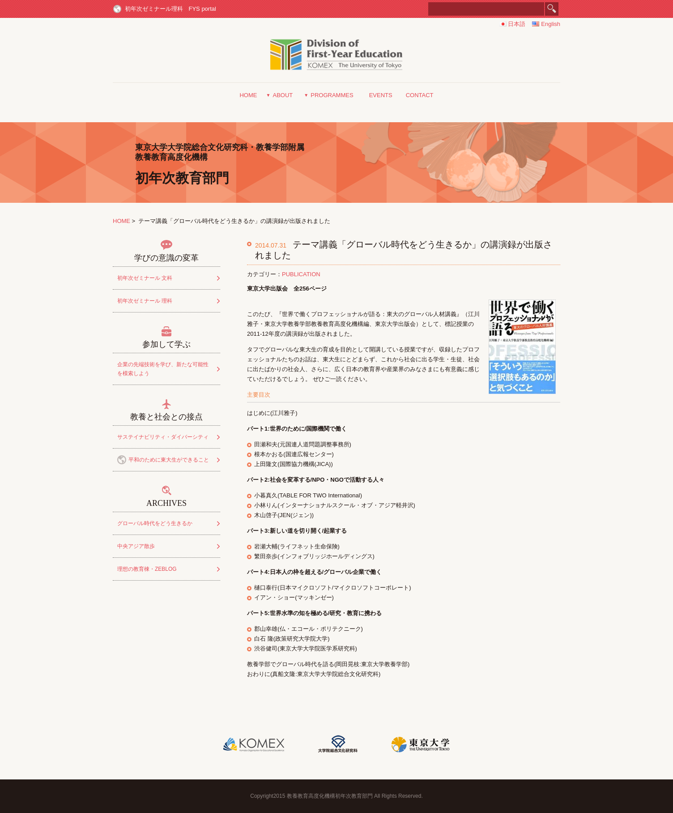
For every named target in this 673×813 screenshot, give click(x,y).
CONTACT (420, 95)
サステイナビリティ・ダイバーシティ (163, 437)
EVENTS (380, 95)
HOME (248, 95)
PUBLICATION (301, 274)
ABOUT (283, 95)
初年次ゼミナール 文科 (144, 278)
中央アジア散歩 (136, 546)
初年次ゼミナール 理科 (144, 301)
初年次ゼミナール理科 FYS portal (170, 8)
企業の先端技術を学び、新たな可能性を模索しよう (163, 369)
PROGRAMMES (332, 95)
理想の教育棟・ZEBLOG (147, 569)
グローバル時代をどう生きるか (154, 523)
